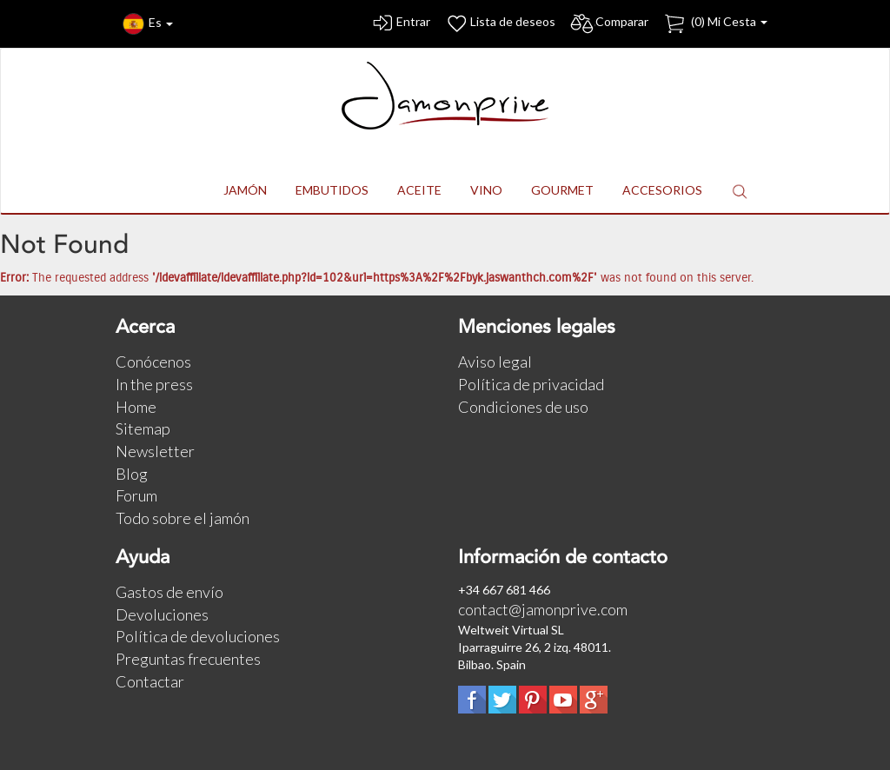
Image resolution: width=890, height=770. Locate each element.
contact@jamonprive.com (543, 609)
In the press (154, 384)
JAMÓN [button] (245, 190)
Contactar (150, 681)
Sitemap (143, 428)
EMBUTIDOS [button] (332, 190)
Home (136, 406)
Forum (136, 495)
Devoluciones (162, 614)
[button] (739, 191)
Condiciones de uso (523, 406)
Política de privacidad (531, 384)
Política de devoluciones (198, 636)
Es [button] (148, 24)
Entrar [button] (400, 24)
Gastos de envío (169, 591)
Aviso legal (495, 361)
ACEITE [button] (419, 190)
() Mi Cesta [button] (714, 24)
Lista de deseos (499, 24)
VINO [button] (486, 190)
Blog (132, 473)
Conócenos (153, 361)
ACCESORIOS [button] (662, 190)
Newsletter (155, 451)
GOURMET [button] (562, 190)
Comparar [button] (608, 24)
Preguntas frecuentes (188, 658)
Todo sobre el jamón (182, 518)
